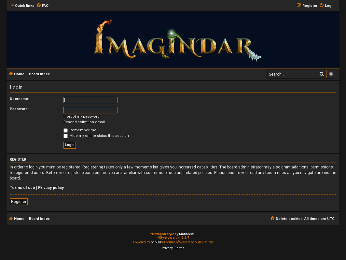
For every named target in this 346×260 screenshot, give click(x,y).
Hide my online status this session (96, 136)
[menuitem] (42, 6)
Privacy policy (51, 187)
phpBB (156, 242)
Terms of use (22, 187)
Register (18, 201)
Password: (19, 109)
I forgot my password (81, 116)
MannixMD (187, 234)
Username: (19, 99)
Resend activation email (84, 122)
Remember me (79, 130)
